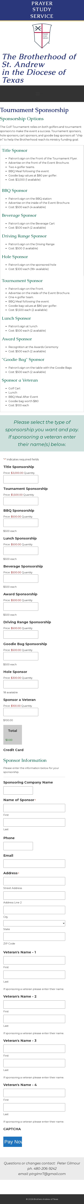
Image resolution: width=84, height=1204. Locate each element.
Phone (9, 838)
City (5, 916)
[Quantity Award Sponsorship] (20, 606)
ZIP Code (9, 943)
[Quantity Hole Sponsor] (20, 684)
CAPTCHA (12, 1129)
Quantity (29, 472)
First (6, 814)
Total (12, 731)
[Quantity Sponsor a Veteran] (20, 712)
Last (5, 829)
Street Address (12, 888)
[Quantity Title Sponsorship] (20, 479)
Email (8, 856)
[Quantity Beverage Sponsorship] (20, 578)
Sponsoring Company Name (28, 782)
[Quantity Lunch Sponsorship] (20, 551)
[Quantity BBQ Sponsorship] (20, 523)
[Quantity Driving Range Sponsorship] (20, 634)
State (6, 929)
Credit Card (13, 750)
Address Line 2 (12, 902)
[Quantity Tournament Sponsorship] (20, 501)
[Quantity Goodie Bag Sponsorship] (20, 656)
